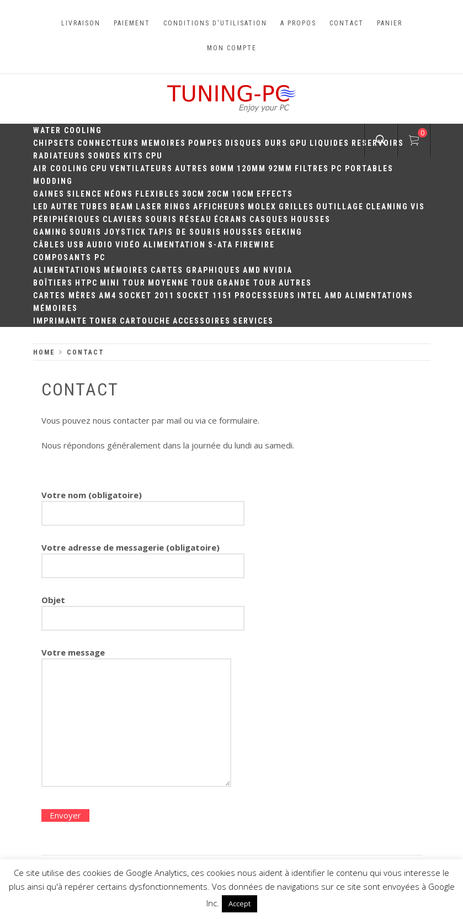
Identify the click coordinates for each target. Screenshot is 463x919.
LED (41, 206)
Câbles (49, 244)
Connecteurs (108, 143)
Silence (84, 193)
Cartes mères (65, 295)
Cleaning (387, 206)
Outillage (340, 206)
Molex (262, 206)
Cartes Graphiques (196, 270)
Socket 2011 (146, 295)
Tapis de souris (184, 232)
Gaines (49, 193)
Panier (389, 23)
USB (75, 244)
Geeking (283, 232)
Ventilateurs (141, 168)
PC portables (362, 168)
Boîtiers (53, 282)
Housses (311, 219)
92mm (280, 168)
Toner (103, 320)
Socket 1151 (204, 295)
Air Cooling (60, 168)
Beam (122, 206)
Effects (275, 193)
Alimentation (174, 244)
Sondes (104, 155)
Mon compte (232, 48)
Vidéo (128, 244)
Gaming (50, 232)
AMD (252, 270)
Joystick (125, 232)
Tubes (94, 206)
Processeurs (265, 295)
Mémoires (126, 270)
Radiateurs (59, 155)
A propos (298, 23)
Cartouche (145, 320)
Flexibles (157, 193)
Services (253, 320)
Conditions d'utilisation (215, 23)
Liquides (329, 143)
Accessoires (202, 320)
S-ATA (220, 244)
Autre (64, 206)
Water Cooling (67, 130)
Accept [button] (239, 904)
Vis (418, 206)
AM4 (107, 295)
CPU (154, 155)
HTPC (86, 282)
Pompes (205, 143)
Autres (191, 168)
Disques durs (256, 143)
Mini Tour (123, 282)
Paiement (132, 23)
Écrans (230, 219)
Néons (118, 193)
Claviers (123, 219)
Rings (177, 206)
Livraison (80, 23)
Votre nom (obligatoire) (142, 504)
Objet (142, 609)
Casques (269, 219)
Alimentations (67, 270)
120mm (251, 168)
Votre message (136, 718)
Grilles (296, 206)
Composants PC (69, 257)
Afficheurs (219, 206)
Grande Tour (246, 282)
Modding (53, 181)
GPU (298, 143)
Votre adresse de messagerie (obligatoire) (142, 557)
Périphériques (66, 219)
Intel (309, 295)
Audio (100, 244)
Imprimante (60, 320)
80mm (222, 168)
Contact (346, 23)
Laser (149, 206)
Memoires (163, 143)
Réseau (195, 219)
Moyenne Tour (181, 282)
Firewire (255, 244)
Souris (161, 219)
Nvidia (277, 270)
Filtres (312, 168)
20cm (218, 193)
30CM (193, 193)
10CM (243, 193)
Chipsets (54, 143)
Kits (133, 155)
